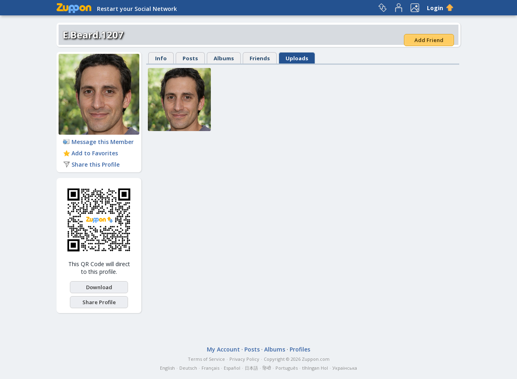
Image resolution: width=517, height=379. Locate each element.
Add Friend (428, 40)
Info (161, 58)
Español (232, 368)
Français (210, 368)
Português (286, 368)
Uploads (297, 58)
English (167, 368)
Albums (224, 58)
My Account (223, 349)
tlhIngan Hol (315, 368)
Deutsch (188, 368)
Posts (190, 58)
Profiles (300, 349)
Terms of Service (206, 359)
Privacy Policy (244, 359)
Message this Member (98, 142)
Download (99, 287)
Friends (260, 58)
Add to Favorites (90, 153)
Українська (344, 368)
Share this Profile (91, 164)
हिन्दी (267, 368)
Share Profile (99, 302)
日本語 (251, 368)
